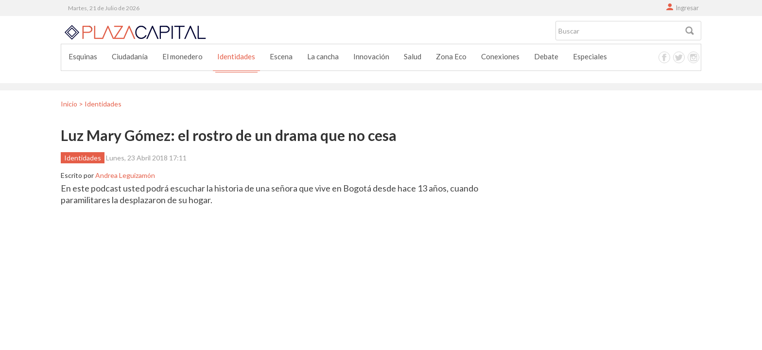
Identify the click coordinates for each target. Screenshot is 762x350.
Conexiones (500, 56)
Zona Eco (451, 56)
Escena (281, 56)
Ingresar (687, 8)
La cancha (323, 56)
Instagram (693, 57)
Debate (546, 56)
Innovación (371, 56)
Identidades (236, 56)
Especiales (590, 56)
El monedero (182, 56)
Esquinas (83, 56)
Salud (412, 56)
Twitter (679, 57)
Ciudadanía (130, 56)
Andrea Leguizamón (125, 175)
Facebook (664, 57)
